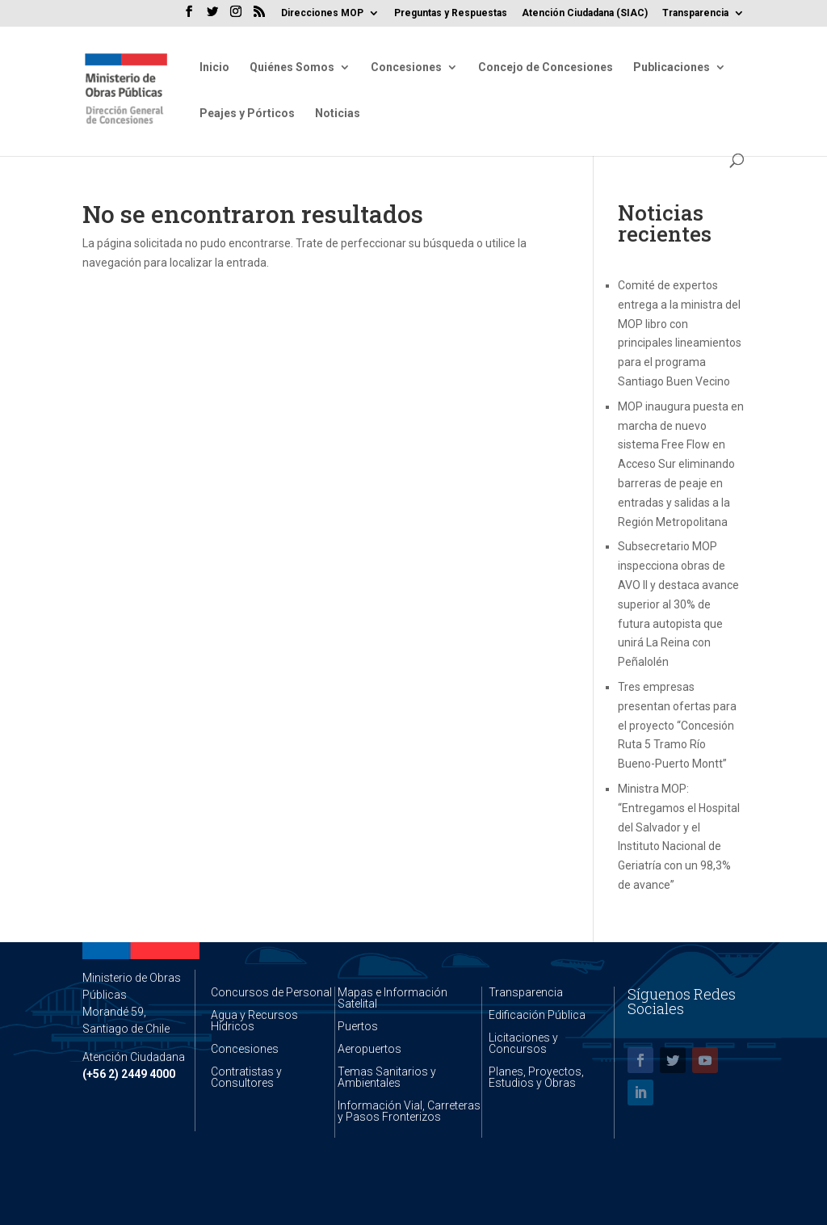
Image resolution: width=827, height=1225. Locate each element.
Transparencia (695, 13)
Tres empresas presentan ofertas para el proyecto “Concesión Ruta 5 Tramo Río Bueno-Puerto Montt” (677, 725)
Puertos (358, 1026)
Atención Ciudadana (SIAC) (585, 13)
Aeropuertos (369, 1048)
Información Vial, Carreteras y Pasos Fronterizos (409, 1111)
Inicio (214, 67)
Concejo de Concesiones (545, 67)
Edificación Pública (537, 1014)
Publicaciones (671, 67)
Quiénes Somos (292, 67)
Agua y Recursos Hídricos (254, 1020)
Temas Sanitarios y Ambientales (387, 1077)
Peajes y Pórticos (247, 113)
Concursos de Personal (271, 992)
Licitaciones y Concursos (523, 1043)
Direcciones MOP (322, 13)
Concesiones (406, 67)
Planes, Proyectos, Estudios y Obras (536, 1077)
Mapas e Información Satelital (392, 998)
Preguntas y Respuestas (450, 13)
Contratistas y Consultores (246, 1077)
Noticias (337, 113)
